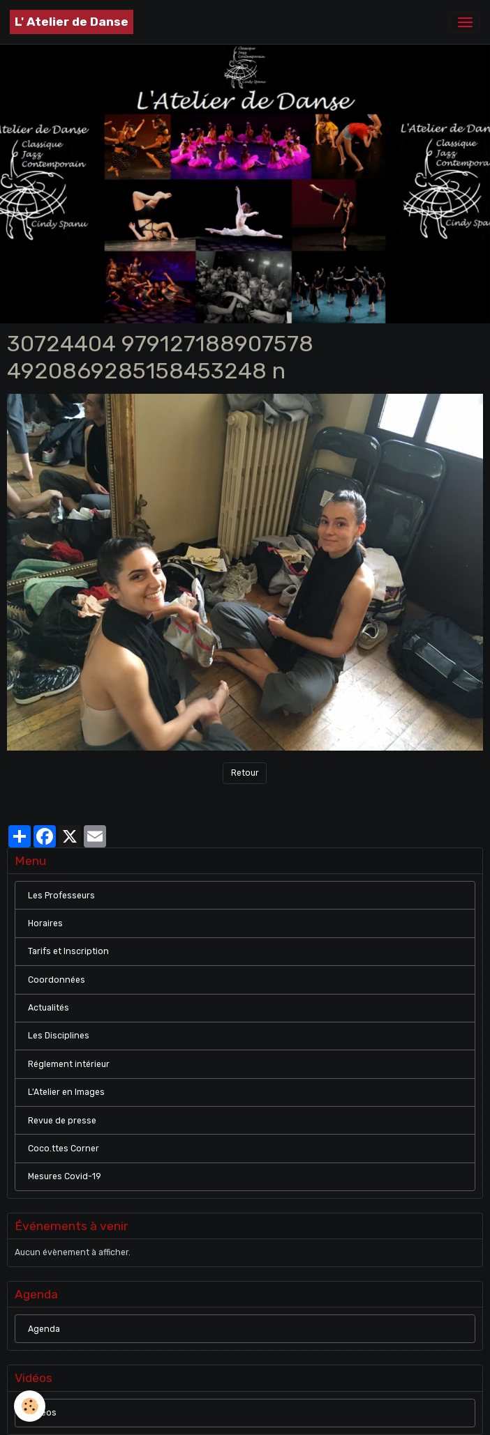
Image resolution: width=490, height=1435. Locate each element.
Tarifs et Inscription (68, 951)
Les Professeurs (61, 895)
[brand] (71, 22)
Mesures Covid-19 (64, 1176)
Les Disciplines (58, 1036)
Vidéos (42, 1413)
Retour (245, 773)
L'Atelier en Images (66, 1092)
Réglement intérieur (69, 1064)
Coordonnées (56, 980)
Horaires (45, 923)
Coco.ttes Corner (63, 1148)
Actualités (48, 1008)
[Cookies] (29, 1406)
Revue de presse (62, 1121)
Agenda (44, 1329)
